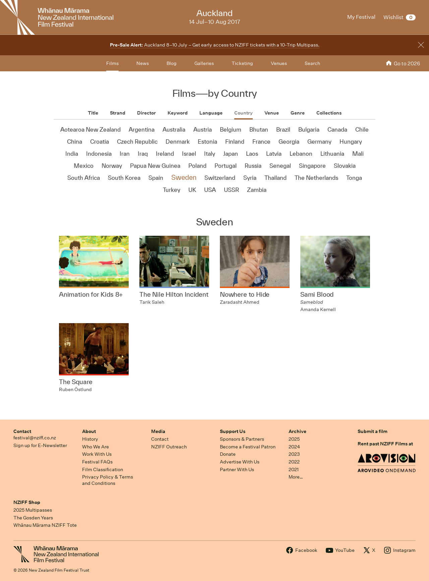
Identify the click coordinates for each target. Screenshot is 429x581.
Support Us (232, 431)
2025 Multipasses (32, 510)
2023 (294, 454)
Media (158, 431)
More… (296, 477)
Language (211, 113)
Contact (22, 431)
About (89, 431)
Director (146, 113)
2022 (294, 462)
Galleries (204, 63)
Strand (117, 113)
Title (93, 113)
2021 (294, 469)
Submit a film (372, 431)
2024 (294, 447)
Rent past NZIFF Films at (385, 444)
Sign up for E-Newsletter (40, 445)
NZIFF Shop (26, 502)
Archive (297, 431)
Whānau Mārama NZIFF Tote (45, 525)
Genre (298, 113)
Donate (228, 454)
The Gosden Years (33, 518)
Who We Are (95, 447)
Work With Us (97, 454)
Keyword (178, 113)
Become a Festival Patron (247, 447)
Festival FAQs (97, 462)
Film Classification (102, 469)
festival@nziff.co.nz (34, 438)
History (90, 439)
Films (112, 63)
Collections (329, 113)
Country (243, 113)
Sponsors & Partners (242, 439)
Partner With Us (237, 469)
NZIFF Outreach (169, 447)
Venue (271, 113)
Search (312, 63)
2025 (294, 439)
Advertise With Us (239, 462)
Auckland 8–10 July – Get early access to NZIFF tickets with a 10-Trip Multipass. (214, 45)
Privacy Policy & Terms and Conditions (107, 480)
